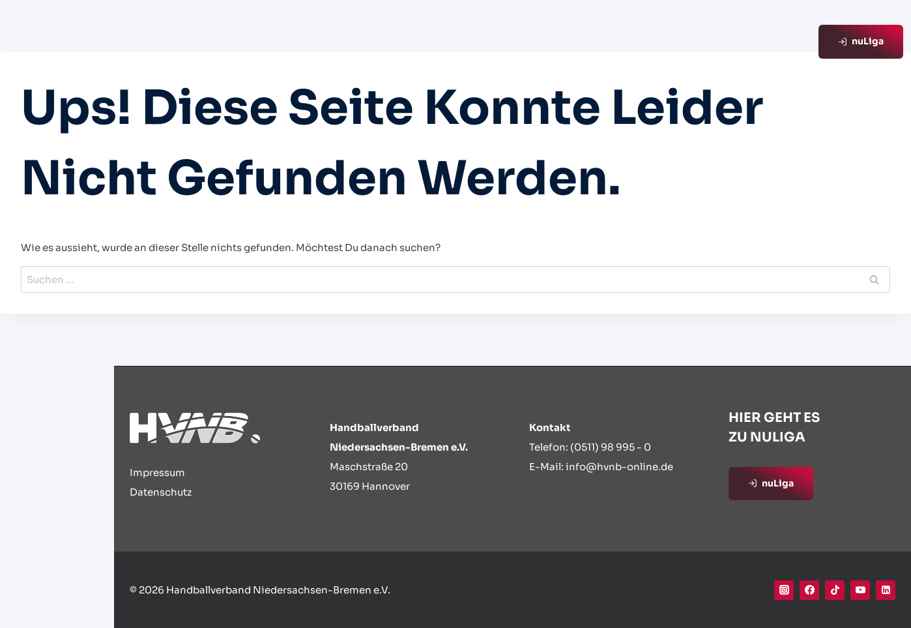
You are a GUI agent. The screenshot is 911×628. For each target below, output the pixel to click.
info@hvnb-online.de (619, 466)
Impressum (157, 472)
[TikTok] (835, 590)
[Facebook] (809, 590)
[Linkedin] (885, 590)
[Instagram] (784, 590)
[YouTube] (860, 590)
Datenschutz (161, 492)
